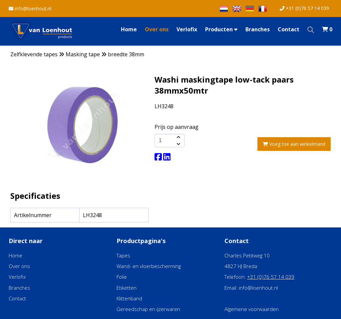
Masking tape (83, 54)
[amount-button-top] (177, 137)
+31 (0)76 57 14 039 (304, 8)
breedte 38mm (126, 54)
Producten (221, 29)
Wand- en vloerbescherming (149, 266)
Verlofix (186, 29)
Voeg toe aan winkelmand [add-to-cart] (294, 144)
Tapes (123, 255)
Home (129, 29)
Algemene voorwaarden (251, 309)
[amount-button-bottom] (177, 144)
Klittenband (129, 298)
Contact (288, 29)
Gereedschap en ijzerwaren (148, 309)
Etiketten (127, 287)
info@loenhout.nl (30, 8)
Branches (257, 29)
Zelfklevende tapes (34, 54)
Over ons (157, 29)
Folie (122, 276)
